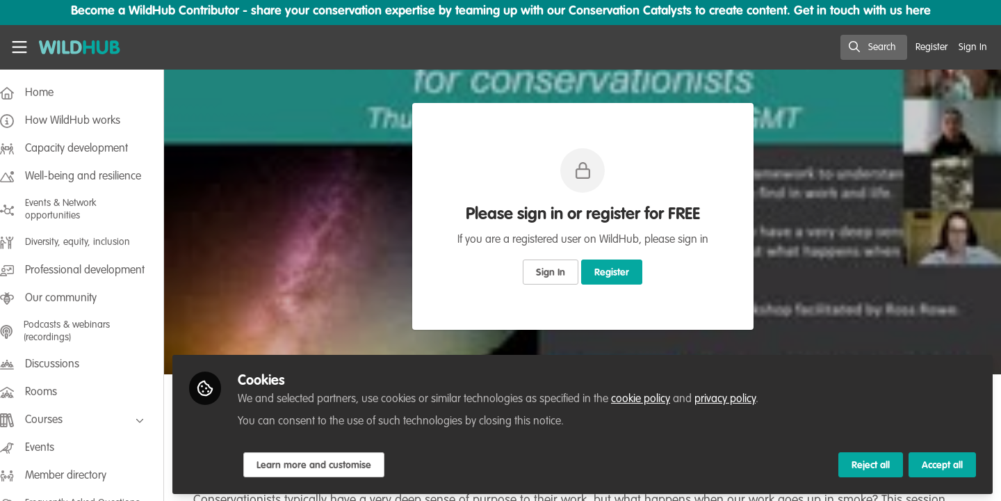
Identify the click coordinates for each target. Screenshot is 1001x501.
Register (618, 273)
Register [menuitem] (931, 47)
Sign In (557, 273)
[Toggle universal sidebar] (19, 47)
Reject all (871, 464)
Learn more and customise (327, 464)
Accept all (942, 464)
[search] (873, 47)
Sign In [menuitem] (973, 47)
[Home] (74, 47)
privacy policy (739, 398)
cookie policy (654, 398)
